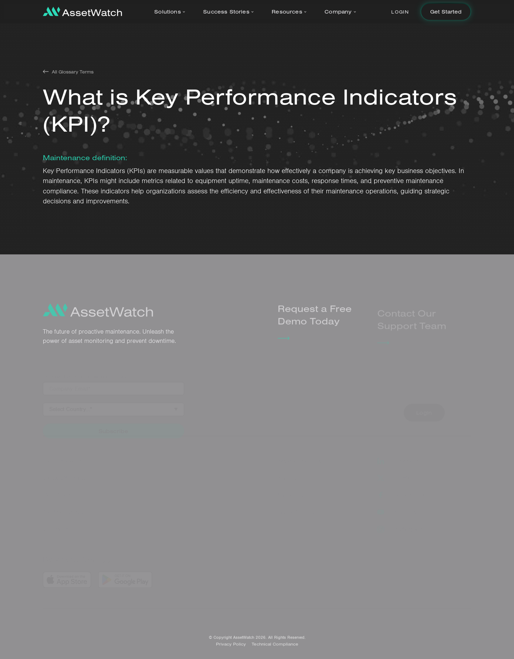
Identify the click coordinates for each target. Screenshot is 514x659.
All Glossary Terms (73, 72)
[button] (171, 11)
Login (400, 12)
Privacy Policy (231, 646)
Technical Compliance (275, 646)
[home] (82, 11)
